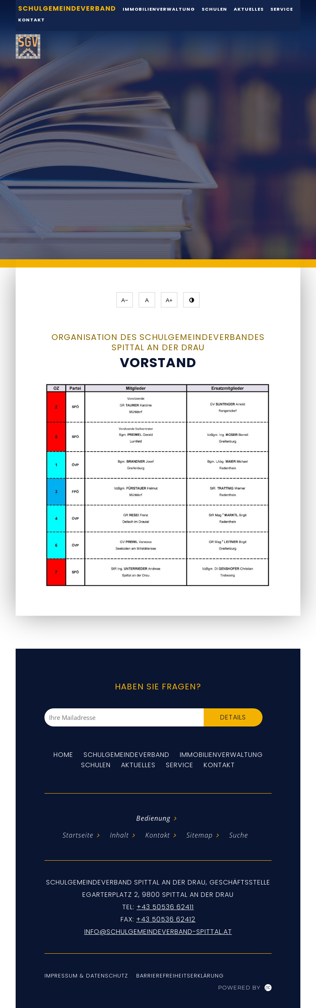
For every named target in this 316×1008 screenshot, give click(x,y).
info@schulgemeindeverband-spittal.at (158, 931)
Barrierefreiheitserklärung (180, 976)
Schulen (96, 765)
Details (233, 717)
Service (179, 765)
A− (124, 300)
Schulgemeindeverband (127, 754)
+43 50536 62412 (165, 919)
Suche (238, 835)
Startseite (78, 835)
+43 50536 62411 (165, 907)
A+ (169, 300)
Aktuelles (138, 765)
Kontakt (31, 19)
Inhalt (119, 835)
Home (63, 754)
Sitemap (199, 835)
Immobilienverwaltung (221, 754)
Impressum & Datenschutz (86, 976)
